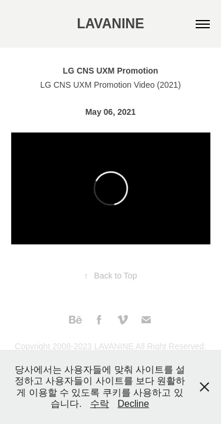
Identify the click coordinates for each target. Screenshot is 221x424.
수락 (99, 404)
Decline (133, 404)
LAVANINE (110, 23)
